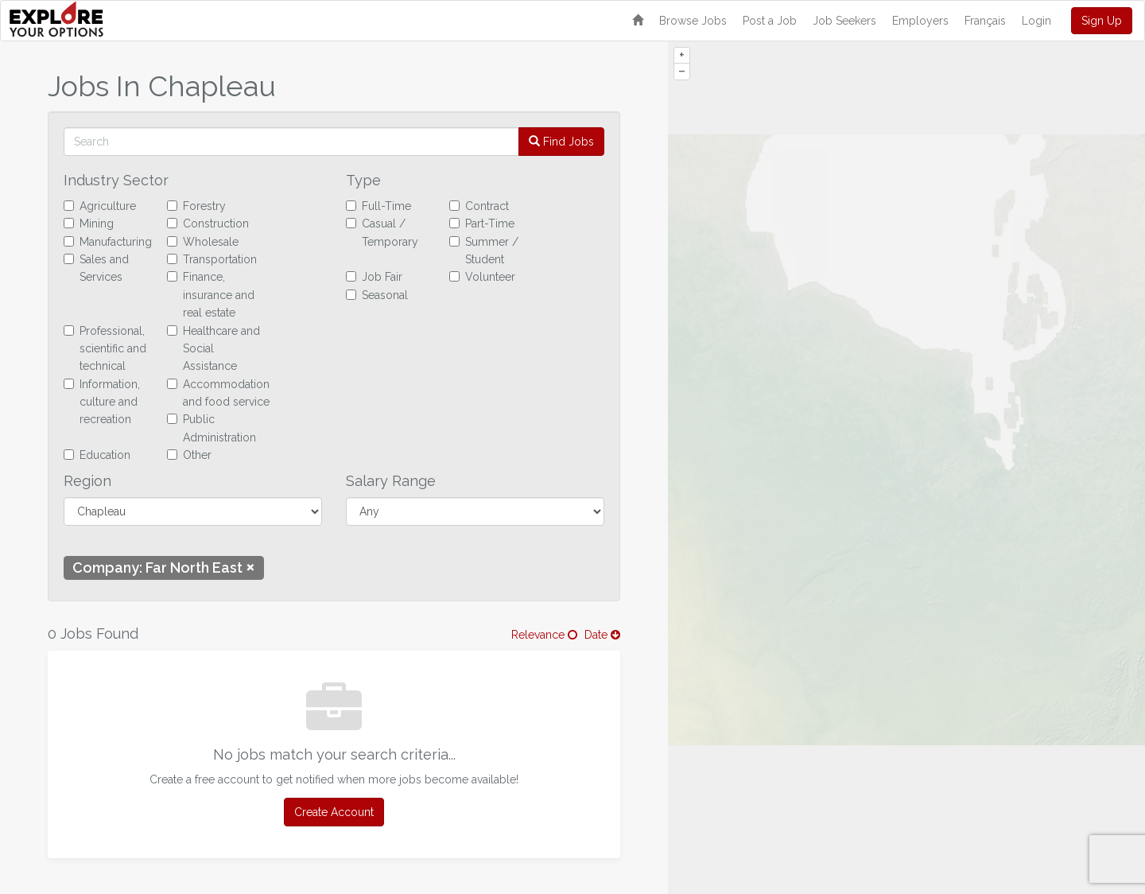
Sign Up (1101, 20)
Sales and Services (96, 268)
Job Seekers (844, 20)
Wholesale (203, 241)
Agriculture (100, 206)
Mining (89, 223)
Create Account (334, 812)
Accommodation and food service (218, 393)
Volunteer (482, 276)
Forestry (196, 206)
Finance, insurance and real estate (210, 294)
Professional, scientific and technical (105, 349)
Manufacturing (108, 241)
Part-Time (481, 223)
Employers (920, 20)
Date (602, 634)
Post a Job (770, 20)
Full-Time (378, 206)
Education (97, 455)
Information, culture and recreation (102, 402)
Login (1036, 20)
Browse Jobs (693, 20)
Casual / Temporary (382, 232)
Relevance (544, 634)
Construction (208, 223)
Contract (479, 206)
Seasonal (377, 295)
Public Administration (211, 428)
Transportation (212, 259)
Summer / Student (483, 250)
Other (189, 455)
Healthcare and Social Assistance (213, 349)
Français (985, 20)
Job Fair (374, 276)
